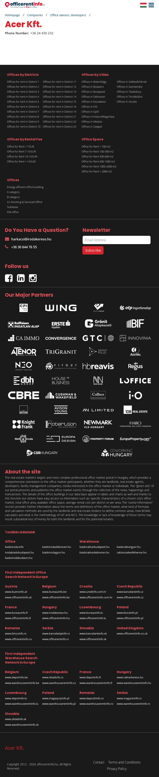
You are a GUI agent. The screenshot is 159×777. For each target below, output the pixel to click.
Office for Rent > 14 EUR (21, 161)
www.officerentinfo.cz (130, 597)
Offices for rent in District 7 (23, 111)
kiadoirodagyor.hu (53, 552)
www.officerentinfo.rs (55, 639)
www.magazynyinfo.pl (55, 698)
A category (13, 192)
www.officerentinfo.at (18, 597)
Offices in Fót (89, 106)
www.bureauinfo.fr (16, 613)
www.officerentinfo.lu (93, 618)
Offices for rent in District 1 (23, 82)
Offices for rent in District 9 (23, 121)
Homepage (12, 15)
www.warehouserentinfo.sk (22, 725)
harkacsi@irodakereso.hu (28, 239)
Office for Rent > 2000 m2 (97, 171)
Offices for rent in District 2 (23, 87)
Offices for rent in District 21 (59, 116)
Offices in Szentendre (129, 87)
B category (13, 197)
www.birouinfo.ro (15, 633)
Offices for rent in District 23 (59, 126)
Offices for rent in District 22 (59, 121)
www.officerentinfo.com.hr (96, 597)
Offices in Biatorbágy (94, 82)
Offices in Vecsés (127, 101)
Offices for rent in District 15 (59, 101)
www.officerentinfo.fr (18, 618)
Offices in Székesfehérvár (132, 82)
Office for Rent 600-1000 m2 (98, 161)
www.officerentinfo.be (56, 597)
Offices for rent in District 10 (23, 126)
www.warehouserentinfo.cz (59, 683)
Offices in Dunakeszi (94, 101)
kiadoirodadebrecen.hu (56, 547)
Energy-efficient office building (25, 187)
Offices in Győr (90, 111)
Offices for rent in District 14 (59, 96)
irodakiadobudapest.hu (19, 552)
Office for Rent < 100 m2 (96, 146)
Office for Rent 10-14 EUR (22, 156)
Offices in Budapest (93, 91)
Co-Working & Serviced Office (24, 202)
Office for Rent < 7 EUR (20, 146)
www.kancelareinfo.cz (130, 592)
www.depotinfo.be (16, 677)
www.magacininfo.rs (129, 698)
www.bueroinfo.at (16, 592)
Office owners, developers (68, 15)
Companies (35, 15)
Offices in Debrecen (93, 96)
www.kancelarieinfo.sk (93, 633)
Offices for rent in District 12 (59, 87)
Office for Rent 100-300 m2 (97, 151)
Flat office (13, 212)
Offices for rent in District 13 (59, 91)
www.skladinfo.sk (15, 719)
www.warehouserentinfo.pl (59, 704)
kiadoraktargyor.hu (129, 547)
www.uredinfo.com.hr (93, 592)
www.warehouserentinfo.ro (96, 704)
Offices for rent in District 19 (59, 111)
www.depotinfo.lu (16, 698)
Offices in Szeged (92, 126)
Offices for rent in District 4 (23, 96)
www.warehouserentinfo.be (22, 683)
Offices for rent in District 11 (59, 82)
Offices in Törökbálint (129, 96)
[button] (150, 5)
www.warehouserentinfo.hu (134, 683)
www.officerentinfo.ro (18, 639)
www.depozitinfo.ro (92, 698)
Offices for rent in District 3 (23, 91)
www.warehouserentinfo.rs (133, 704)
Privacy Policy (116, 768)
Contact (98, 762)
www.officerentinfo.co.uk (132, 633)
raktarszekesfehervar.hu (132, 552)
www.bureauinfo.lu (91, 613)
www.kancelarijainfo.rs (56, 633)
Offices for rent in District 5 (23, 101)
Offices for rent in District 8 (23, 116)
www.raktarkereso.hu (130, 677)
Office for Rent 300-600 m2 (97, 156)
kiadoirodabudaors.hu (19, 558)
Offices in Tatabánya (129, 91)
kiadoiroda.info (14, 547)
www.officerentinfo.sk (93, 639)
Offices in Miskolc (92, 121)
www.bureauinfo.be (54, 592)
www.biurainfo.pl (127, 613)
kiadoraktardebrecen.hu (94, 552)
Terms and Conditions (124, 762)
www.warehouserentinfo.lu (21, 704)
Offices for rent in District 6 (23, 106)
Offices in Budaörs (93, 87)
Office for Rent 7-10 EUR (21, 151)
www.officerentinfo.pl (130, 618)
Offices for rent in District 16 (59, 106)
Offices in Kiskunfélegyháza (98, 116)
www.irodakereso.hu (55, 613)
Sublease (12, 207)
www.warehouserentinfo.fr (96, 683)
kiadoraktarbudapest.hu (95, 547)
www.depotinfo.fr (90, 677)
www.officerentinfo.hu (56, 618)
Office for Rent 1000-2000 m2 (99, 166)
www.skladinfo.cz (52, 677)
